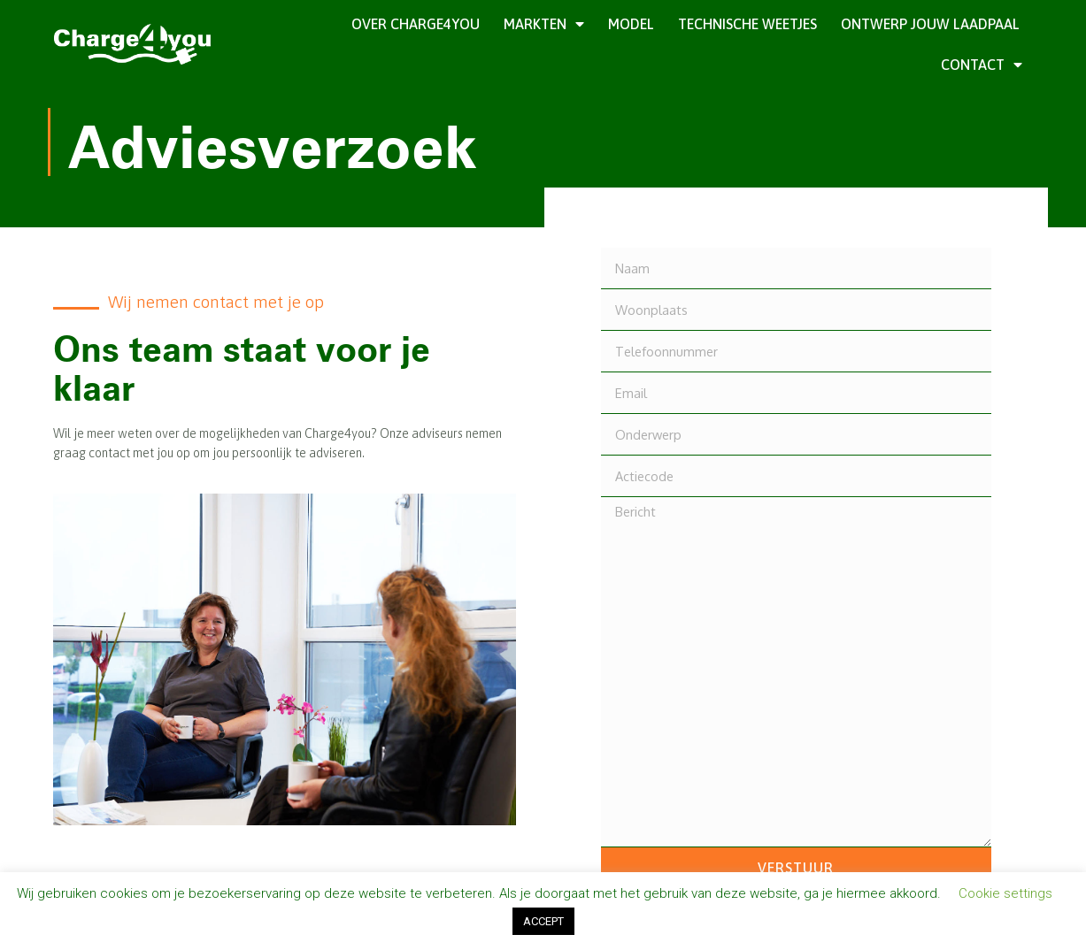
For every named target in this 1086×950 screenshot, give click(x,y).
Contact (981, 64)
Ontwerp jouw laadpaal (930, 24)
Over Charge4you (415, 24)
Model (631, 24)
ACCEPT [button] (543, 921)
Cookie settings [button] (1005, 893)
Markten (544, 24)
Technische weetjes (747, 24)
